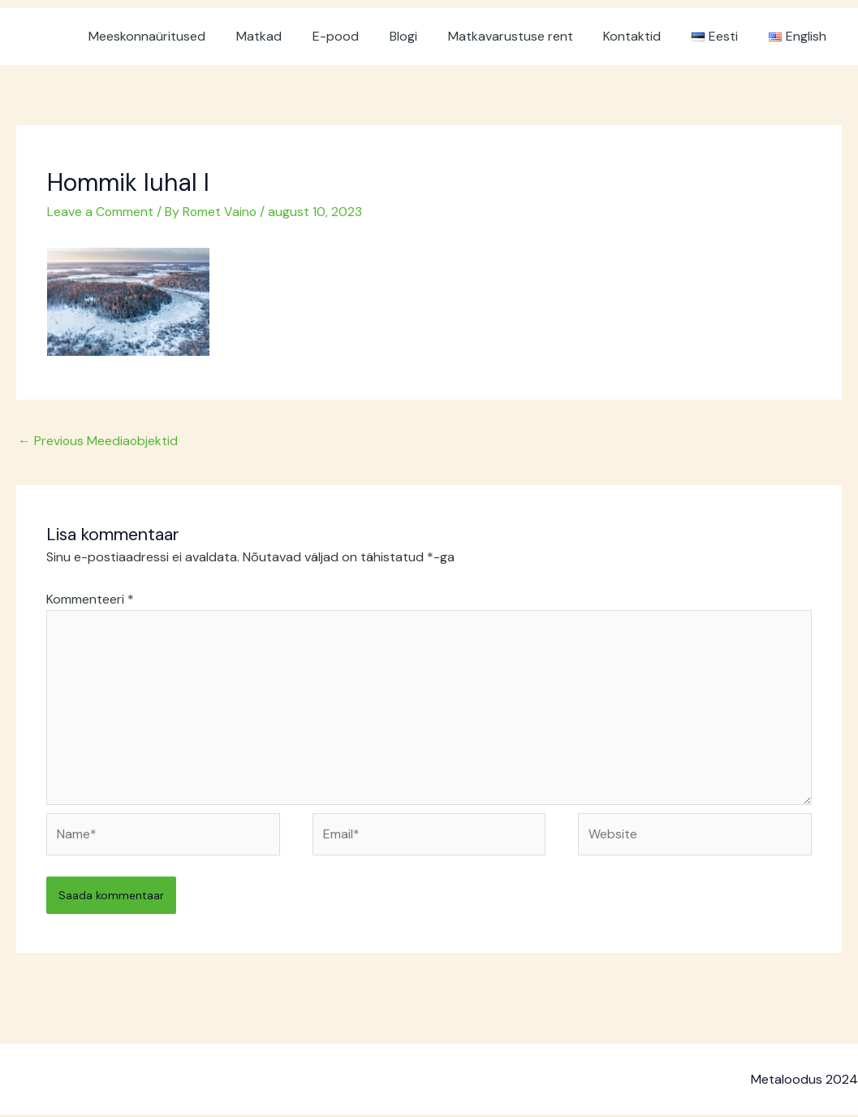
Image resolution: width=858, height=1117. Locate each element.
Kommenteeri (90, 598)
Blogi (424, 36)
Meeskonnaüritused (182, 36)
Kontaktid (644, 36)
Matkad (290, 36)
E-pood (361, 36)
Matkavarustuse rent (526, 36)
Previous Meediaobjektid (98, 439)
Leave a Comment (100, 211)
